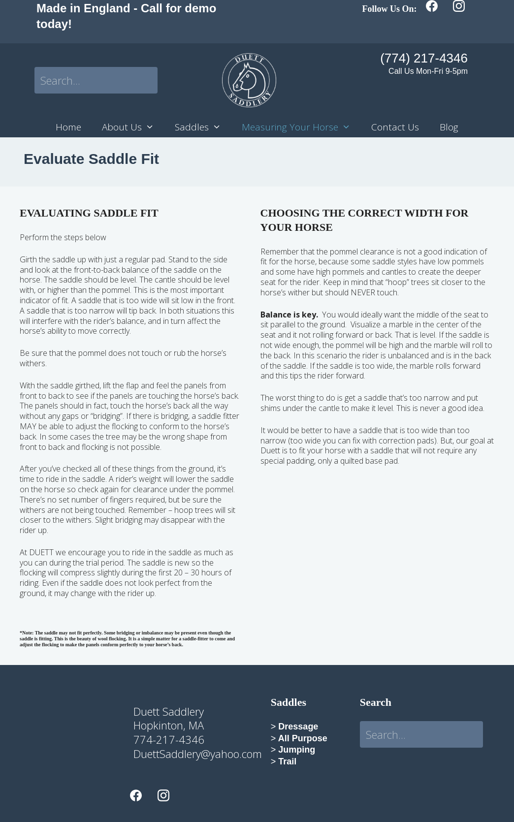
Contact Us (395, 127)
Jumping (295, 750)
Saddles (203, 127)
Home (68, 127)
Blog (449, 127)
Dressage (297, 726)
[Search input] (96, 80)
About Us (133, 127)
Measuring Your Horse (301, 127)
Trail (287, 761)
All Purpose (301, 738)
